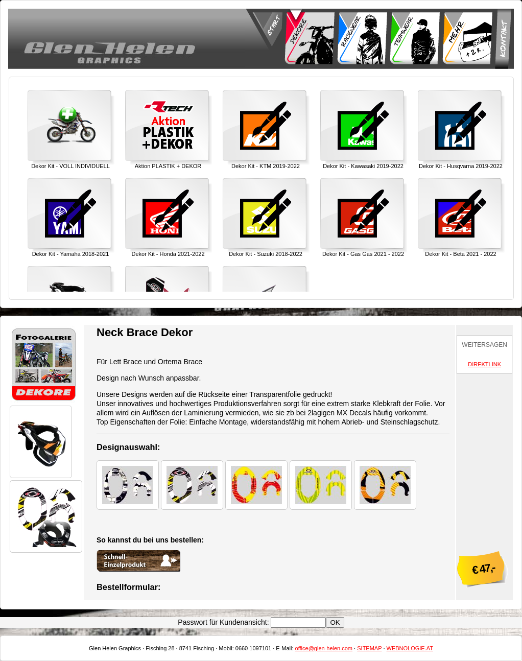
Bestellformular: (128, 587)
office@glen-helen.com (323, 648)
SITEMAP (369, 648)
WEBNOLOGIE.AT (410, 648)
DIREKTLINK (484, 364)
